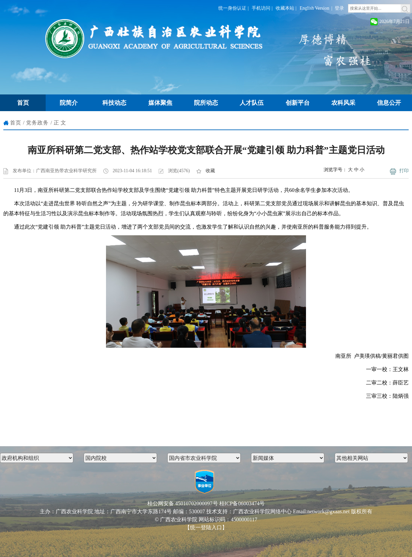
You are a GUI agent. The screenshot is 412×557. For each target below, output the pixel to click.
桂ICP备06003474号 (242, 503)
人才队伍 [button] (252, 102)
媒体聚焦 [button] (160, 102)
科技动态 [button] (114, 102)
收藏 (210, 170)
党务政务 (37, 122)
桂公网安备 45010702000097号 (182, 503)
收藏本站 (285, 8)
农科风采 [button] (343, 102)
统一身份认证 (232, 8)
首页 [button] (23, 102)
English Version (314, 8)
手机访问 (261, 8)
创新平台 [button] (298, 102)
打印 (404, 170)
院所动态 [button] (206, 102)
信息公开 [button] (389, 102)
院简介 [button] (69, 102)
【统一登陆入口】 (206, 527)
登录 (339, 8)
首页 (15, 122)
